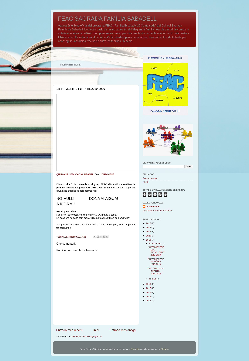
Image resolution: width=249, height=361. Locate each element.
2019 (148, 240)
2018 (148, 284)
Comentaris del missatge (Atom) (86, 336)
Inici (96, 330)
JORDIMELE (107, 174)
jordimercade (152, 206)
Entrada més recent (69, 330)
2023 (148, 231)
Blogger (164, 349)
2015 (148, 296)
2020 (148, 236)
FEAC (145, 182)
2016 (148, 292)
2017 (148, 288)
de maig (153, 279)
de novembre (155, 243)
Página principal (150, 178)
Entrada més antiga (123, 330)
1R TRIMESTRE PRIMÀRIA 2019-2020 (156, 261)
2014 (148, 300)
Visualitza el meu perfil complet (157, 210)
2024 (148, 227)
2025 (148, 223)
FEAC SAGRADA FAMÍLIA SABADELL (107, 18)
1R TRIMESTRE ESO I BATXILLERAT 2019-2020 (156, 251)
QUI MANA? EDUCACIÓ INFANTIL (75, 174)
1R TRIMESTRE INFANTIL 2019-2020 (156, 271)
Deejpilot (135, 349)
